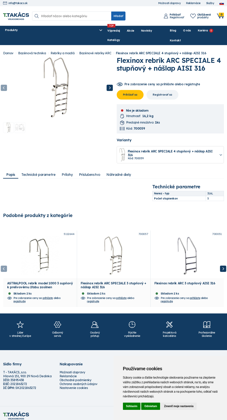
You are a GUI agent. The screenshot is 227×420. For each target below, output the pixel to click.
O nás (180, 30)
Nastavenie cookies (74, 383)
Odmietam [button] (150, 406)
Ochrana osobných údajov (78, 379)
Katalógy (114, 30)
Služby (210, 3)
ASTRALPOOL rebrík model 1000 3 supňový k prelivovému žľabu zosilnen (40, 280)
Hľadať (118, 16)
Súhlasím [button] (132, 406)
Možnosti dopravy (169, 3)
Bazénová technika (32, 44)
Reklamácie (193, 3)
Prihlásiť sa (130, 85)
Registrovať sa (162, 85)
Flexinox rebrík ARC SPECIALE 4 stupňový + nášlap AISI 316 (161, 44)
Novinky (95, 30)
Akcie (79, 30)
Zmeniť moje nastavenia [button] (178, 406)
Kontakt (218, 30)
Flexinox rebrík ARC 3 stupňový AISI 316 (184, 278)
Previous (4, 78)
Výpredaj (62, 30)
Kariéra (196, 30)
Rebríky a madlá (62, 44)
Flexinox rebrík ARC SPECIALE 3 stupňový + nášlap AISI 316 (113, 280)
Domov (8, 44)
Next (110, 78)
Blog (166, 30)
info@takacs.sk (15, 3)
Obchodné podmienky (75, 375)
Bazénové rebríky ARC (95, 44)
